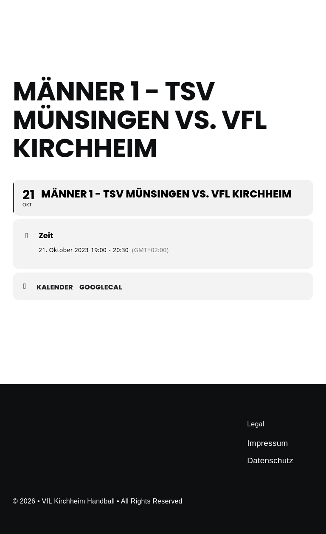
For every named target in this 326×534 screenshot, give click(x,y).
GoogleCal (100, 287)
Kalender (55, 287)
